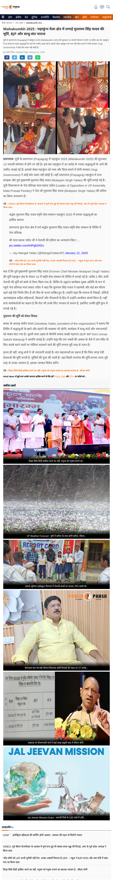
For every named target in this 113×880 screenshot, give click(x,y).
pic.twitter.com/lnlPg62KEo (26, 245)
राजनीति (44, 17)
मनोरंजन (94, 17)
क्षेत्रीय (18, 17)
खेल (76, 17)
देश (26, 17)
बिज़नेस (56, 17)
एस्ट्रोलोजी (106, 17)
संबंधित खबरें (9, 385)
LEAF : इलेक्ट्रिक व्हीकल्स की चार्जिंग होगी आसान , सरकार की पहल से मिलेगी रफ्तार (42, 835)
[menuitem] (10, 17)
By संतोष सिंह (9, 52)
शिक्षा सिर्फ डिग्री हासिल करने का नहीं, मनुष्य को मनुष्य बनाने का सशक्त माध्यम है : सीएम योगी (49, 370)
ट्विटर (71, 376)
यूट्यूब (63, 376)
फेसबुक (57, 376)
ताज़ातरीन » (8, 827)
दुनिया (34, 17)
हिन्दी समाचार (7, 23)
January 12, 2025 (76, 253)
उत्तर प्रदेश (19, 23)
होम (10, 17)
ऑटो (84, 17)
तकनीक (66, 17)
